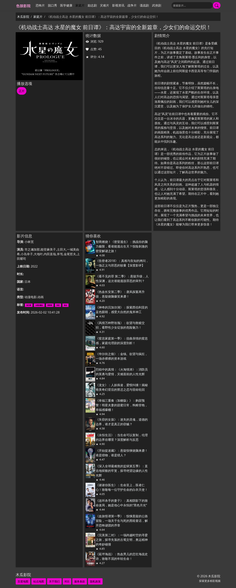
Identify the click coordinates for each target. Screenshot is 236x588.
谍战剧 (144, 5)
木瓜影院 (23, 17)
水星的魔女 (39, 305)
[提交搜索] (216, 5)
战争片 (132, 5)
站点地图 (38, 581)
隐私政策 (95, 581)
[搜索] (192, 5)
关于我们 (54, 581)
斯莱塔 (49, 305)
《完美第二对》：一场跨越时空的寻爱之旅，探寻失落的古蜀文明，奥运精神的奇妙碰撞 (122, 539)
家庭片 (80, 5)
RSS (67, 581)
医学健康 (66, 5)
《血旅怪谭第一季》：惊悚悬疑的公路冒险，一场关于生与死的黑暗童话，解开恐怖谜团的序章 (122, 520)
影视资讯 (118, 5)
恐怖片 (40, 5)
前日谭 (28, 305)
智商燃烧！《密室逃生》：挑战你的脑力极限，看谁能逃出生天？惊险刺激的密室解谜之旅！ (122, 246)
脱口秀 (52, 5)
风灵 (58, 305)
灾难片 (104, 5)
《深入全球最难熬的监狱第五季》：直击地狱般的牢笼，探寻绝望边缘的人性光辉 (122, 470)
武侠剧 (156, 5)
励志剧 (92, 5)
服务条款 (79, 581)
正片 (21, 91)
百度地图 (23, 581)
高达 (65, 305)
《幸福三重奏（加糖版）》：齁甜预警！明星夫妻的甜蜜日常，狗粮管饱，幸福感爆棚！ (122, 405)
